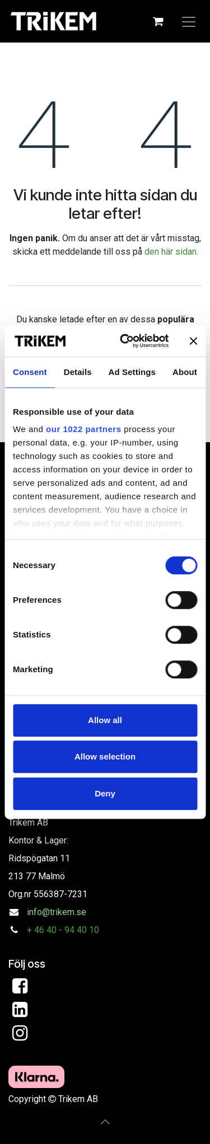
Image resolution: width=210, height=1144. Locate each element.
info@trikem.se (56, 912)
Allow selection (105, 756)
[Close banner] (193, 341)
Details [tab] (78, 372)
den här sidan (170, 251)
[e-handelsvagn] (157, 21)
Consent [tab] (30, 372)
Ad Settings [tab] (132, 372)
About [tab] (184, 372)
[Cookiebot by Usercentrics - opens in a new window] (125, 341)
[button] (105, 1121)
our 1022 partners (83, 429)
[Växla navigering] (189, 21)
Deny (105, 793)
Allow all (105, 720)
